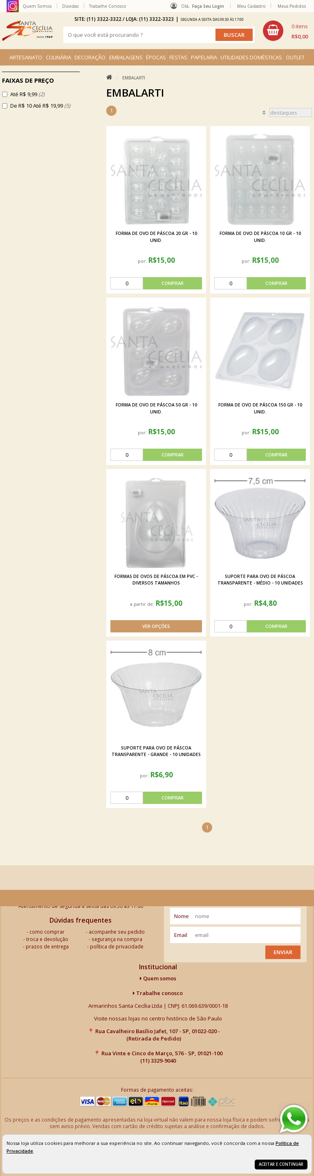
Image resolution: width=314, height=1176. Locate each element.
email (180, 935)
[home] (27, 30)
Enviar (283, 952)
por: (143, 261)
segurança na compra (117, 939)
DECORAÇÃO (89, 57)
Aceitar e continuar (281, 1164)
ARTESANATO (25, 57)
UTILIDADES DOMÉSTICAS (251, 57)
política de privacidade (117, 946)
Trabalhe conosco (158, 993)
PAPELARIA (204, 57)
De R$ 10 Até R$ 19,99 (40, 105)
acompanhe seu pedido (117, 931)
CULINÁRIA (58, 57)
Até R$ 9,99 (27, 94)
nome (181, 916)
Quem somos (158, 978)
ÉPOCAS (156, 57)
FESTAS (178, 57)
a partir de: (142, 604)
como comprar (47, 931)
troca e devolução (47, 939)
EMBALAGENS (126, 57)
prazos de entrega (47, 946)
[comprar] (156, 283)
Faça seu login (208, 6)
